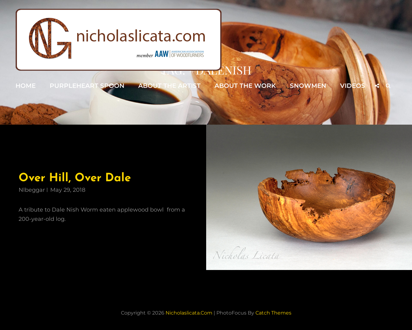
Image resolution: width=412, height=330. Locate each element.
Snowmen (308, 85)
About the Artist (169, 85)
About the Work (245, 85)
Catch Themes (273, 313)
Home (26, 85)
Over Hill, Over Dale (75, 178)
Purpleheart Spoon (87, 85)
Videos (352, 85)
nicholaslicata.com (189, 313)
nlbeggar (32, 189)
